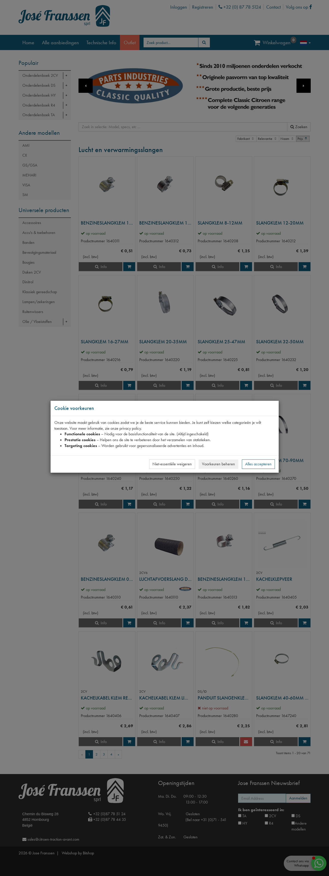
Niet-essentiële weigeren (172, 464)
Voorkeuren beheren (218, 464)
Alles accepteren (258, 464)
